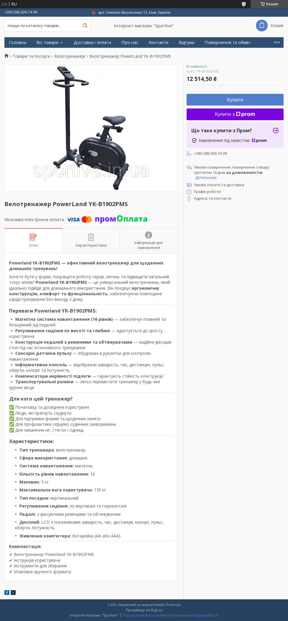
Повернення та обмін (227, 42)
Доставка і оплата (92, 42)
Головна (17, 42)
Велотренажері (69, 56)
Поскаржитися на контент (145, 615)
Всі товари (47, 42)
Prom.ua (173, 604)
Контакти (158, 42)
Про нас (129, 42)
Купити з (235, 114)
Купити (235, 100)
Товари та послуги (31, 56)
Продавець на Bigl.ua (144, 610)
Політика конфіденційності (194, 615)
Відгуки (186, 42)
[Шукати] (85, 25)
